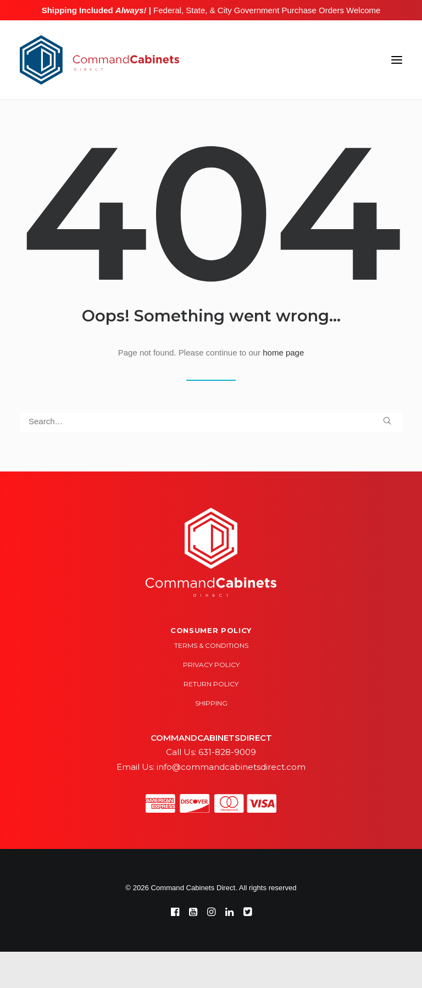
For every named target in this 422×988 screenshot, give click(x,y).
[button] (396, 59)
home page (283, 352)
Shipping (211, 703)
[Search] (211, 421)
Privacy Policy (211, 664)
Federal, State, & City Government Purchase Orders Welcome (265, 10)
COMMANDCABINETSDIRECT (211, 737)
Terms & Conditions (211, 645)
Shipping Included (94, 10)
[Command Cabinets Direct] (99, 60)
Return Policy (211, 684)
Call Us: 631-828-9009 (211, 752)
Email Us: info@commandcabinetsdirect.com (211, 767)
